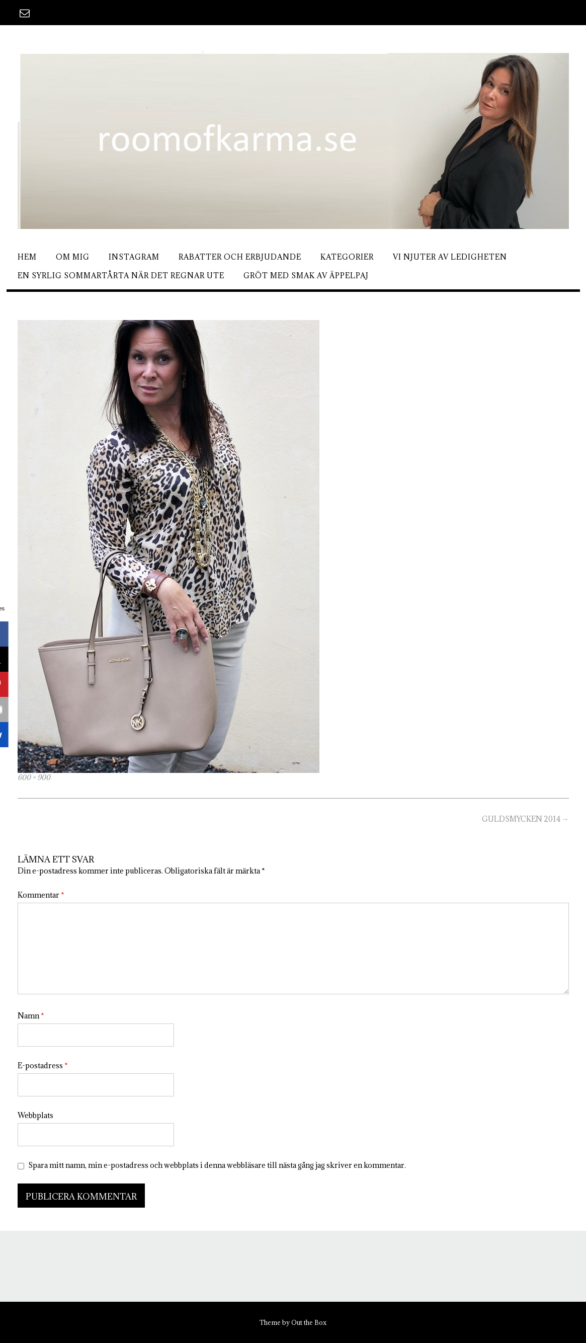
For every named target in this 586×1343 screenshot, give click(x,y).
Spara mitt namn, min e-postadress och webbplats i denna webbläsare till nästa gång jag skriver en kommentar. (217, 1165)
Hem (27, 257)
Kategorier (347, 257)
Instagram (134, 257)
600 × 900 (34, 777)
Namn (31, 1015)
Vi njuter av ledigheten (450, 257)
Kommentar (41, 895)
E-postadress (43, 1065)
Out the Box (308, 1322)
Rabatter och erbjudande (240, 257)
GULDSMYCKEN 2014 (525, 819)
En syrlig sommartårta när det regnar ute (121, 275)
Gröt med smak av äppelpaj (306, 275)
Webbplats (35, 1115)
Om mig (73, 257)
